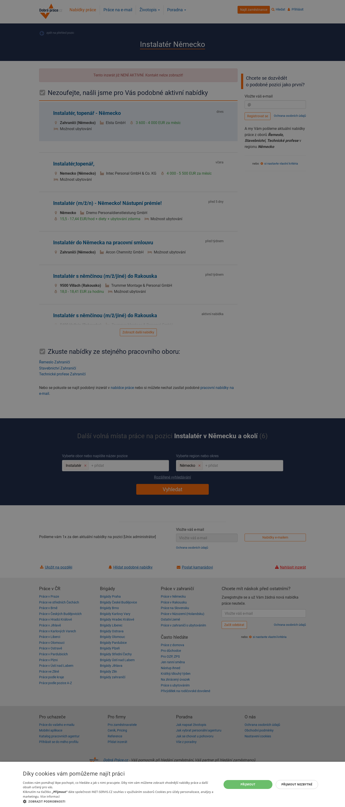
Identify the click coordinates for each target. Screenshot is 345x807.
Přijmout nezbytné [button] (296, 784)
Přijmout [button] (248, 784)
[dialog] (172, 784)
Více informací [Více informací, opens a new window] (50, 797)
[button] (119, 801)
